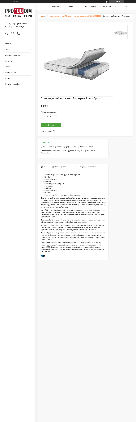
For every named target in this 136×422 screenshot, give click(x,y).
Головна (8, 44)
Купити (51, 125)
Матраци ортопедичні (55, 16)
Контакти (8, 61)
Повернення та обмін (12, 84)
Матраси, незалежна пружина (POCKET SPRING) (83, 16)
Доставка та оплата (12, 55)
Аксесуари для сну (110, 6)
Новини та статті (11, 72)
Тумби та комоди (89, 6)
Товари (7, 49)
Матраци (55, 6)
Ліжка (71, 6)
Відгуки (7, 67)
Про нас (7, 78)
